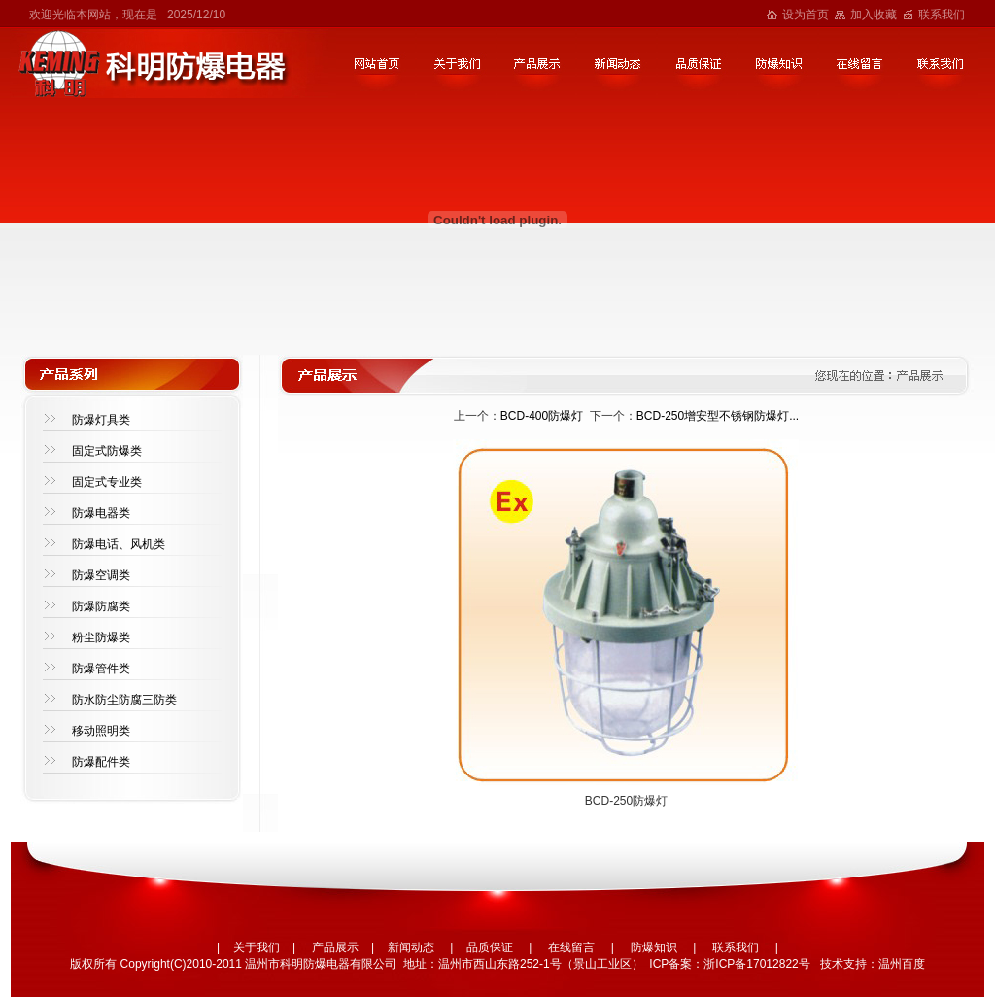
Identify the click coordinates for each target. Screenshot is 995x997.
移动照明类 (101, 731)
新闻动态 (411, 947)
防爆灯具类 (101, 420)
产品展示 (335, 947)
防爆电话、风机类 (118, 544)
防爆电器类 (101, 513)
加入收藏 (873, 14)
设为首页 (805, 14)
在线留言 (571, 947)
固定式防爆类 (107, 451)
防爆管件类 (101, 668)
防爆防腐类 (101, 606)
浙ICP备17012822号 (756, 964)
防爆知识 (654, 947)
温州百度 (901, 964)
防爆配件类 (101, 762)
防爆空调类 (101, 575)
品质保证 (489, 947)
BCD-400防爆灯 (541, 416)
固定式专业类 (107, 482)
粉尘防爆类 (101, 637)
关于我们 (256, 947)
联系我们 (941, 14)
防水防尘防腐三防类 (124, 699)
